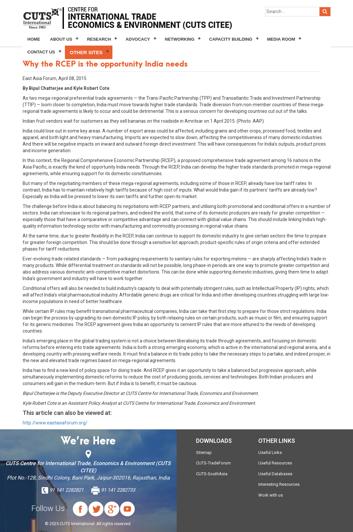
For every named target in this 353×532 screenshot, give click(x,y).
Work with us (270, 495)
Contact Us (41, 52)
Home (34, 39)
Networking (179, 39)
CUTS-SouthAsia (211, 473)
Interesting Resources (279, 484)
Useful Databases (275, 473)
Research (99, 39)
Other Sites (86, 52)
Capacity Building (230, 39)
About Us (61, 39)
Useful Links (270, 452)
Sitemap (204, 452)
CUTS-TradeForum (213, 462)
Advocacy (138, 39)
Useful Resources (275, 462)
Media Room (281, 39)
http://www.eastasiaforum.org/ (55, 422)
